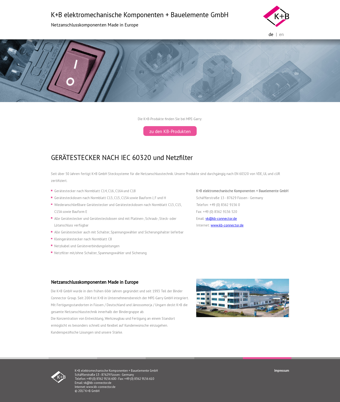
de (271, 34)
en (281, 34)
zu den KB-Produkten (170, 131)
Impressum (281, 371)
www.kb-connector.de (227, 225)
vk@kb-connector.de (221, 218)
